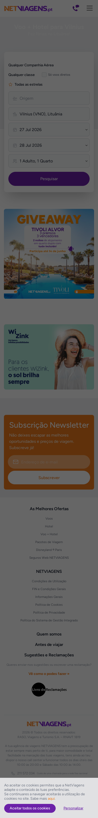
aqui (51, 798)
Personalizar (73, 808)
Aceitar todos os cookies (30, 808)
